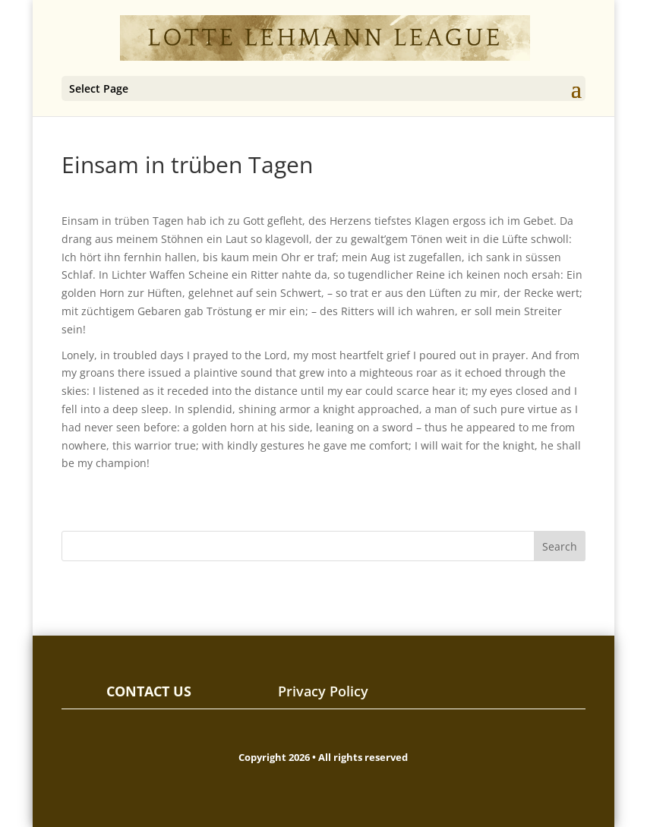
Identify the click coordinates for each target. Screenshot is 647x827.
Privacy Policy (323, 691)
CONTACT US (148, 691)
